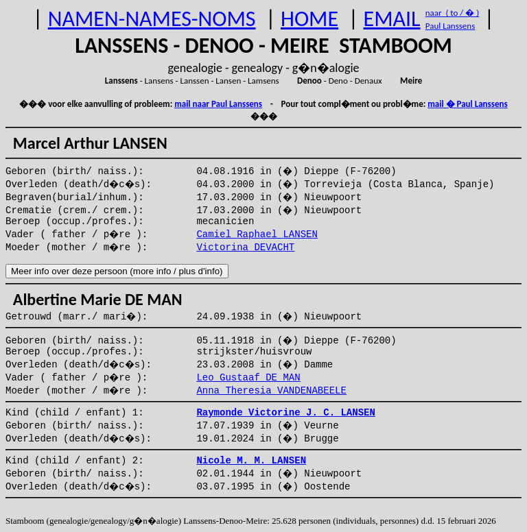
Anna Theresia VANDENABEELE (271, 390)
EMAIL (392, 18)
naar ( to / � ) (452, 13)
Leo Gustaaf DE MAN (248, 377)
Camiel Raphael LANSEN (256, 234)
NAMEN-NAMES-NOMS (152, 18)
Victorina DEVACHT (245, 247)
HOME (309, 18)
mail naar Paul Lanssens (218, 104)
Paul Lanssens (450, 26)
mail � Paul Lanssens (467, 104)
